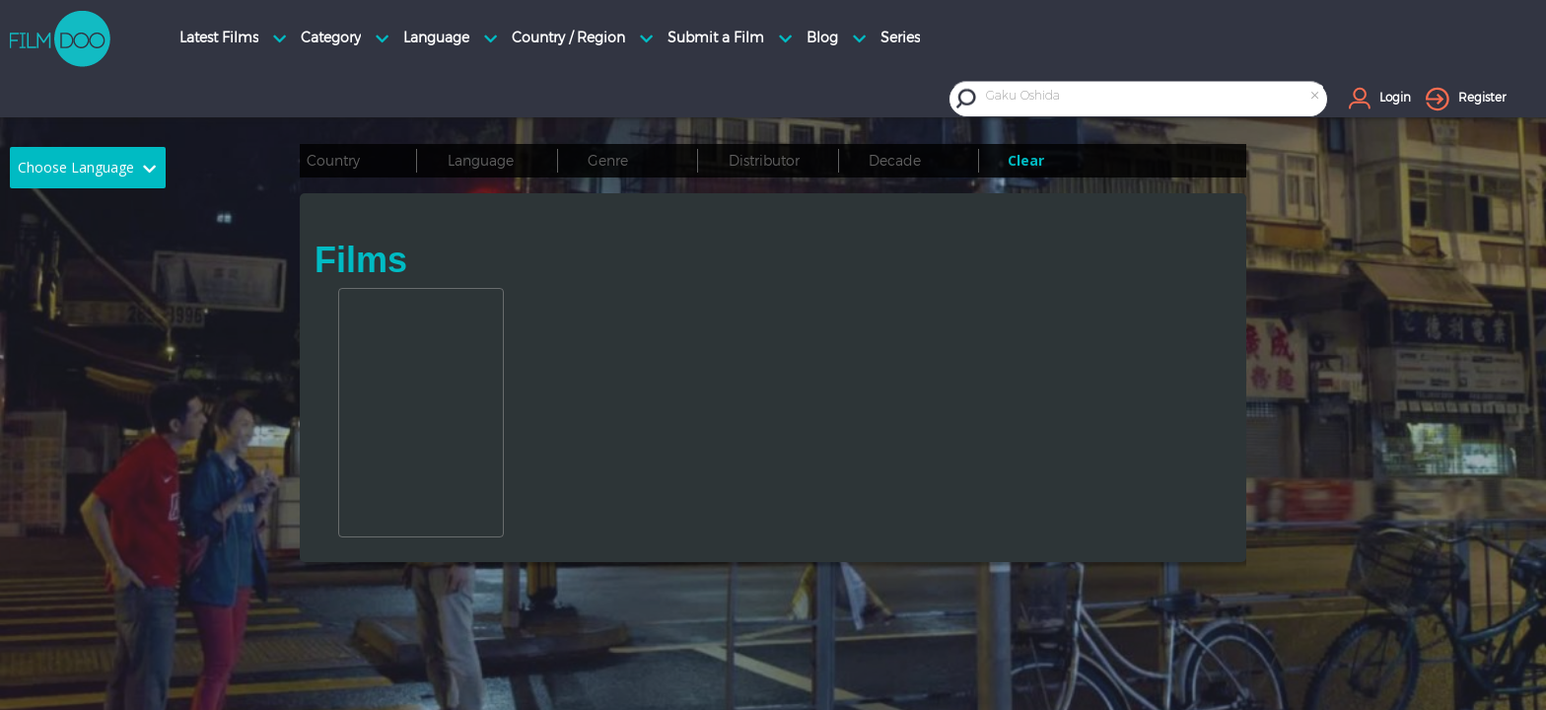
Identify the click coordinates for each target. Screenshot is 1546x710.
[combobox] (1154, 98)
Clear (1026, 160)
